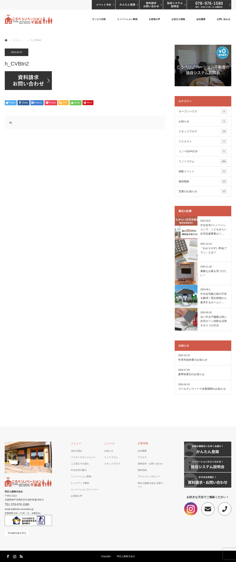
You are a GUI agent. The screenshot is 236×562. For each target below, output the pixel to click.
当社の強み (76, 451)
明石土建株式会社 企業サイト (150, 485)
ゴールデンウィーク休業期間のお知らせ (202, 388)
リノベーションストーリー (84, 489)
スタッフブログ (203, 131)
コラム (16, 40)
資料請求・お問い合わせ (150, 463)
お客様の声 (154, 19)
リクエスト (203, 141)
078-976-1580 (20, 504)
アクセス (142, 457)
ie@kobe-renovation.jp (22, 509)
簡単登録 (142, 470)
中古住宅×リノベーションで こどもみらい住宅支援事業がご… (213, 229)
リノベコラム (203, 161)
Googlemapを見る (17, 533)
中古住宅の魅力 (79, 470)
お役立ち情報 (178, 19)
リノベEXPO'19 (203, 151)
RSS (21, 556)
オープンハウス (203, 111)
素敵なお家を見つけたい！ (213, 273)
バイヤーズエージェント (83, 457)
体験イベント (203, 171)
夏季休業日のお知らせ (191, 374)
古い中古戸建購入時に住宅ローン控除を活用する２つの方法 (213, 321)
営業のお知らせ (203, 191)
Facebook (7, 556)
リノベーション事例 (127, 19)
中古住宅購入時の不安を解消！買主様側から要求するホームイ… (213, 298)
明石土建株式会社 (14, 491)
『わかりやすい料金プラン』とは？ (213, 250)
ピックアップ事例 (80, 483)
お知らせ (203, 121)
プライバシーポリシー (149, 476)
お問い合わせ (223, 19)
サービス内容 (99, 19)
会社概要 (200, 19)
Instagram (14, 556)
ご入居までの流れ (80, 463)
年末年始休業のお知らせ (192, 359)
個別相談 (203, 181)
